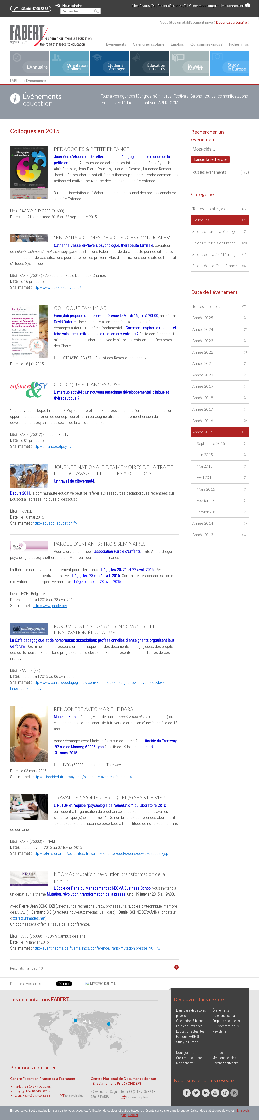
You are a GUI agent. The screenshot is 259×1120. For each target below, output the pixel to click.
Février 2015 (222, 500)
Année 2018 (220, 398)
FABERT (16, 80)
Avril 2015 (222, 478)
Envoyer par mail (101, 983)
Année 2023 (220, 341)
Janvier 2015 (222, 512)
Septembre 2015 (222, 443)
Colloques (220, 220)
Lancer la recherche (210, 159)
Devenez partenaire (225, 1063)
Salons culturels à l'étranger (220, 231)
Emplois (177, 44)
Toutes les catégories (220, 209)
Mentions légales (224, 1058)
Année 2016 (220, 421)
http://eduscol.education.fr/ (55, 523)
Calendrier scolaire (148, 44)
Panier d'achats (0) (171, 5)
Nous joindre (68, 5)
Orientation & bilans (190, 1021)
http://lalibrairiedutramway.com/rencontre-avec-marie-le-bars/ (82, 777)
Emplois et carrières (226, 1021)
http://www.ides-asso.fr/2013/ (57, 287)
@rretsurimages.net (29, 918)
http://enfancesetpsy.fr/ (52, 446)
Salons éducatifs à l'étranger (220, 254)
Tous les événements (208, 172)
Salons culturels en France (220, 243)
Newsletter (219, 1031)
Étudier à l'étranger (189, 1026)
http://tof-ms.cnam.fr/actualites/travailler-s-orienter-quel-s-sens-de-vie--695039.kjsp (100, 853)
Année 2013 (220, 535)
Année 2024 (220, 329)
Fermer (133, 1115)
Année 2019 (220, 386)
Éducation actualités (190, 1031)
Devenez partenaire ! (232, 22)
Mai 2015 (222, 466)
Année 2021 (220, 363)
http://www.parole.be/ (50, 605)
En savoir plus (71, 1095)
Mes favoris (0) (143, 5)
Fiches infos (239, 44)
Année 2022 (220, 352)
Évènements (116, 44)
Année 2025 (220, 318)
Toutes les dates (220, 306)
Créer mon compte (204, 5)
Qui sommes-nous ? (206, 44)
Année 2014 (220, 523)
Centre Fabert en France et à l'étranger (42, 1078)
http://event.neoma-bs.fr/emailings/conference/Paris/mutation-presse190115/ (97, 948)
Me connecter (232, 5)
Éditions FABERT (187, 1037)
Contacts (218, 1053)
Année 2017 (220, 409)
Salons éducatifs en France (220, 266)
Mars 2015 (222, 489)
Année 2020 (220, 375)
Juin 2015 (222, 455)
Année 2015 (220, 432)
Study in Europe (187, 1042)
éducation (42, 99)
